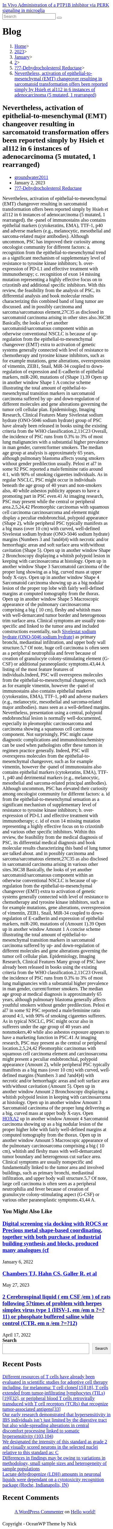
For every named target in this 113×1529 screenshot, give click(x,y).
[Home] (20, 46)
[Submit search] (59, 18)
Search (9, 1340)
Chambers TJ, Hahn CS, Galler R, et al (49, 1273)
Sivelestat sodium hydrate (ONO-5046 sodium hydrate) (49, 634)
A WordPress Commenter (39, 1511)
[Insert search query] (29, 16)
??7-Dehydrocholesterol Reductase (48, 188)
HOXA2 (10, 1118)
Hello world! (83, 1511)
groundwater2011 (31, 177)
